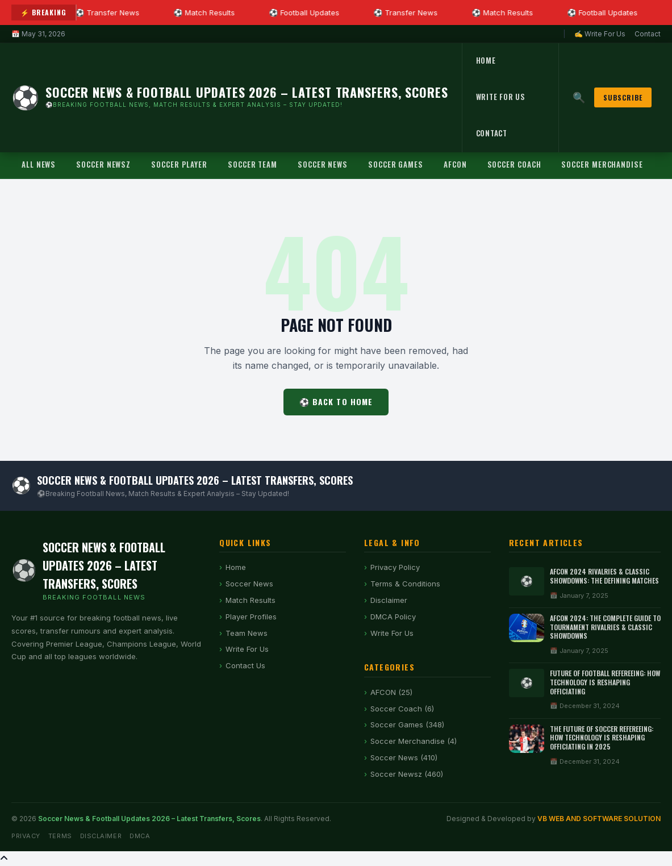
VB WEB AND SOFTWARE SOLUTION (599, 818)
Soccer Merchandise (601, 164)
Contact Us (245, 665)
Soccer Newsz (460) (406, 773)
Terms (60, 836)
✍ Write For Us (599, 34)
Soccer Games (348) (407, 724)
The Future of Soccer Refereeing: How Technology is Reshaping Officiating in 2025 (601, 737)
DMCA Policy (393, 616)
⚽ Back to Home (336, 401)
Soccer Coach (514, 164)
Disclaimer (388, 600)
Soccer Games (395, 164)
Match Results (251, 600)
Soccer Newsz (103, 164)
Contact (648, 34)
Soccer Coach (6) (402, 708)
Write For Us (500, 96)
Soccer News (323, 164)
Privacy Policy (395, 567)
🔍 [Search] (579, 97)
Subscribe (622, 97)
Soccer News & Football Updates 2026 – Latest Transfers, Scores (149, 818)
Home (486, 60)
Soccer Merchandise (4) (413, 741)
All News (39, 164)
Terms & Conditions (405, 583)
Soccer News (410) (403, 757)
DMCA (140, 836)
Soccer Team (252, 164)
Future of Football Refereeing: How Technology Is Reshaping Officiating (605, 682)
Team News (247, 633)
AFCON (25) (391, 692)
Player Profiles (251, 616)
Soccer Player (179, 164)
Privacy (25, 836)
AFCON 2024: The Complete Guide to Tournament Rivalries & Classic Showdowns (605, 626)
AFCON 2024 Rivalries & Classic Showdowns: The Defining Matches (604, 576)
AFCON (455, 164)
